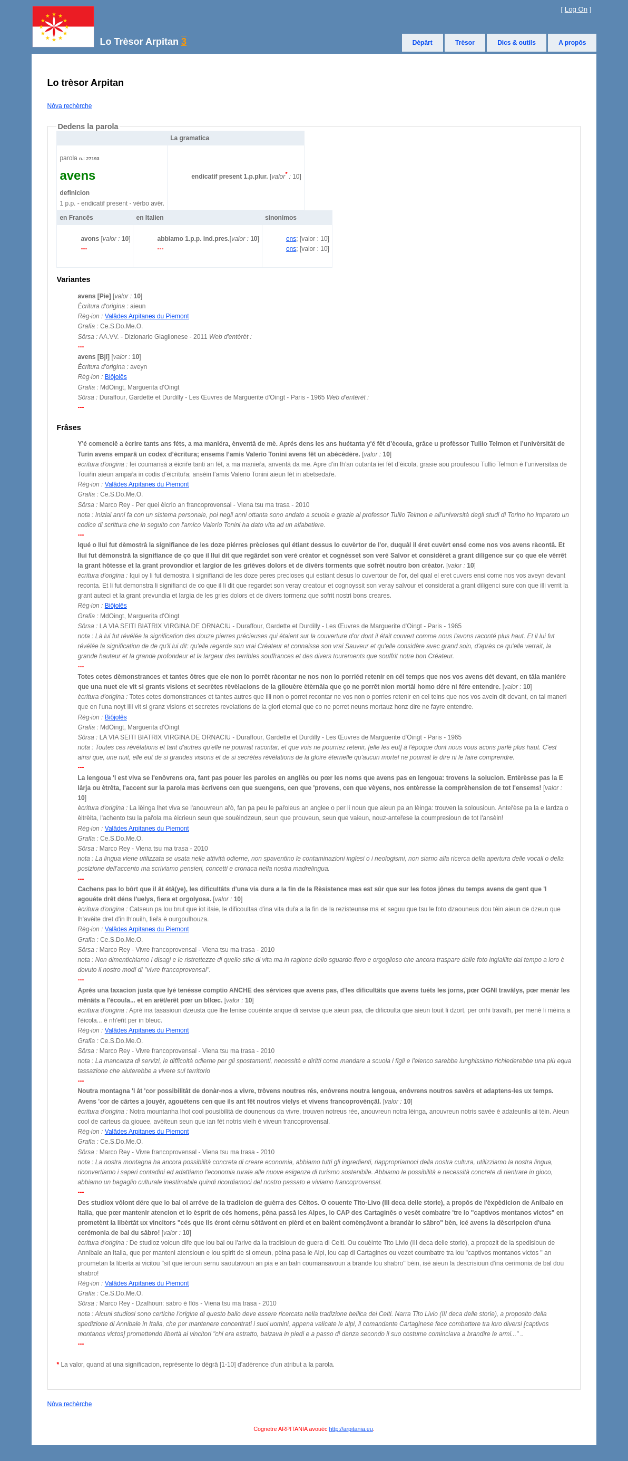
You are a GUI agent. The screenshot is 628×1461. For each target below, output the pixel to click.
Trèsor (465, 42)
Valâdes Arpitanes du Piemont (147, 316)
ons (291, 248)
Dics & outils (516, 42)
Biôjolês (116, 377)
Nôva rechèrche (69, 106)
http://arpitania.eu (350, 1429)
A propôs (572, 42)
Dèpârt (423, 42)
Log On (576, 9)
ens (291, 238)
